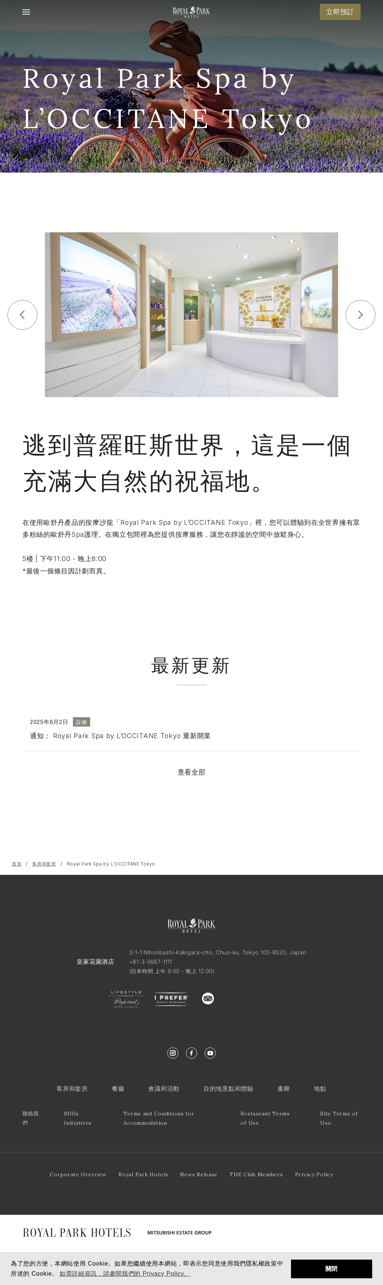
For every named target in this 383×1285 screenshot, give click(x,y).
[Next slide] (361, 315)
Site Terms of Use (339, 1118)
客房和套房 (44, 864)
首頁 (16, 864)
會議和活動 (164, 1088)
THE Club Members (256, 1174)
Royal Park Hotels (143, 1174)
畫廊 (284, 1088)
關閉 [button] (331, 1269)
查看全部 (192, 772)
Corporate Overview (78, 1174)
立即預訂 (340, 12)
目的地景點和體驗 (228, 1088)
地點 (320, 1088)
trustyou (241, 997)
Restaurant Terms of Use (265, 1118)
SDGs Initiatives (78, 1118)
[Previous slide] (22, 315)
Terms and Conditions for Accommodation (158, 1118)
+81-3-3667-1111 (150, 962)
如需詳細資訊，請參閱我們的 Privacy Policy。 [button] (124, 1273)
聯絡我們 (30, 1118)
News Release (199, 1174)
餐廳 (118, 1088)
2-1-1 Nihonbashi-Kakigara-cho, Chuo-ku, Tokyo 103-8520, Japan (217, 952)
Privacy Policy (314, 1174)
